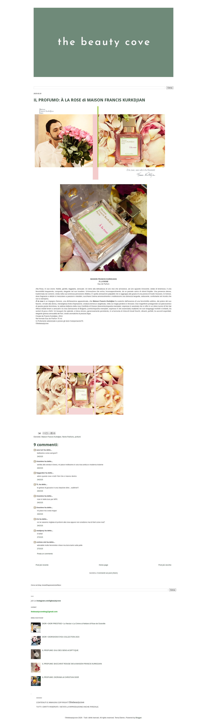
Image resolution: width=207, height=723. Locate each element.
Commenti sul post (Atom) (107, 573)
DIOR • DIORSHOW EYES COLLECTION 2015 (60, 637)
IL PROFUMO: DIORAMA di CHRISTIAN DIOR (60, 677)
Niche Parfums (68, 437)
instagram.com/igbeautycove (48, 601)
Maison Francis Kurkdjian (51, 437)
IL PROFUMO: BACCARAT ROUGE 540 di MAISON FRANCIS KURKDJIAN (72, 664)
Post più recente (42, 565)
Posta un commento (45, 554)
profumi (78, 437)
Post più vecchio (164, 565)
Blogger (138, 718)
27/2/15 (40, 537)
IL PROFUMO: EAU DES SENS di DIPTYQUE (60, 650)
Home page (103, 565)
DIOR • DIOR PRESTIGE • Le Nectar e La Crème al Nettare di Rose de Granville (73, 624)
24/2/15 (40, 456)
